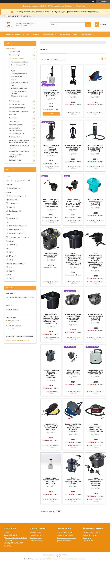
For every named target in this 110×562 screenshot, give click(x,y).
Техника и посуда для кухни (19, 111)
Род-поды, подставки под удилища (19, 92)
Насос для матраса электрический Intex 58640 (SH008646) (95, 202)
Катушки (13, 68)
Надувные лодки (16, 76)
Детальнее (80, 6)
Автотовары (13, 118)
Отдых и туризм (14, 51)
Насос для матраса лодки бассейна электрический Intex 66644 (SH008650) (73, 318)
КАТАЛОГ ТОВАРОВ (13, 34)
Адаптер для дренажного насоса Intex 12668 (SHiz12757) (51, 480)
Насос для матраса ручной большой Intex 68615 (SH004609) (73, 148)
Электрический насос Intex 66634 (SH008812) (51, 255)
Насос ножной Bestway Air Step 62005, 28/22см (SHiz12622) (51, 426)
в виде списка (105, 59)
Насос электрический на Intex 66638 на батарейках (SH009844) (95, 481)
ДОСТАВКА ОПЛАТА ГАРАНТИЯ (15, 538)
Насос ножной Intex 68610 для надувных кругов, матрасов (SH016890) (73, 427)
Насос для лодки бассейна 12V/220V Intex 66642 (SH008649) (95, 317)
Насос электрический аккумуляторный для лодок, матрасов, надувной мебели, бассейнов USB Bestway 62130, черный (95, 260)
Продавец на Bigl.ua (55, 557)
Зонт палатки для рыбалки (19, 62)
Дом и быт (12, 114)
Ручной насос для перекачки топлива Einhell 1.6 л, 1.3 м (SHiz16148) (51, 93)
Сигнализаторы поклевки (19, 74)
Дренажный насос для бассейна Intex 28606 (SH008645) (95, 372)
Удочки (13, 71)
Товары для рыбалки (16, 58)
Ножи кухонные (88, 541)
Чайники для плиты (89, 535)
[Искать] (88, 24)
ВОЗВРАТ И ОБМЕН (11, 535)
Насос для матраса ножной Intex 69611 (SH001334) (95, 92)
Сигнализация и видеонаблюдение (15, 129)
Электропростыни (36, 535)
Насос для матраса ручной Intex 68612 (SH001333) (73, 92)
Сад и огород (14, 121)
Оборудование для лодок (19, 96)
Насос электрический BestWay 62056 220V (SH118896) (73, 480)
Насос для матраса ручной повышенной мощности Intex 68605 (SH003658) (51, 149)
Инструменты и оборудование (19, 151)
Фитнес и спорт (14, 55)
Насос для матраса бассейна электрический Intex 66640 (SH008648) (51, 373)
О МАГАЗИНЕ (86, 34)
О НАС (6, 532)
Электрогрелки (35, 532)
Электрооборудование (17, 133)
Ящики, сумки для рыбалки (19, 65)
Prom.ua (64, 555)
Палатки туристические (65, 532)
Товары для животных (17, 104)
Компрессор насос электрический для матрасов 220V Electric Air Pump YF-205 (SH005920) (51, 202)
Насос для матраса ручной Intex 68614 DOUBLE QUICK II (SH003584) (95, 148)
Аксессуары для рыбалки (19, 88)
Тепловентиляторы (36, 541)
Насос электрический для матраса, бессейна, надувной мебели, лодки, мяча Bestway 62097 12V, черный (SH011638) (73, 258)
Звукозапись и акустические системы (19, 147)
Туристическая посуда (64, 541)
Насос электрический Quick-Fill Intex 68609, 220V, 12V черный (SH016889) (95, 427)
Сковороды (87, 538)
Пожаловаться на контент (56, 559)
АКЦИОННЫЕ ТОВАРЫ (68, 34)
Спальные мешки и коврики (66, 538)
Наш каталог (11, 48)
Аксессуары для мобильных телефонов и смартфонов (19, 141)
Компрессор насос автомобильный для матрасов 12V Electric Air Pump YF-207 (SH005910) (73, 202)
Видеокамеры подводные (19, 82)
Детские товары (14, 101)
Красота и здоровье (16, 125)
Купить (51, 113)
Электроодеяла (35, 538)
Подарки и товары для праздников (17, 155)
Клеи (12, 85)
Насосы (13, 79)
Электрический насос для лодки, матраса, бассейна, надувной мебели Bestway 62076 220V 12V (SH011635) (51, 319)
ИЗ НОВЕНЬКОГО (49, 34)
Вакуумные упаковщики (91, 532)
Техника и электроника (17, 108)
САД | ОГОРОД (33, 34)
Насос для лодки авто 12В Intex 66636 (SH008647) (73, 372)
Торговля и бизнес (15, 137)
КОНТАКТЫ (8, 546)
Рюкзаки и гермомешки (65, 535)
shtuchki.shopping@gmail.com (18, 340)
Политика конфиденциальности (76, 559)
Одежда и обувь (15, 160)
